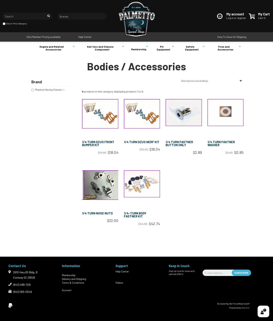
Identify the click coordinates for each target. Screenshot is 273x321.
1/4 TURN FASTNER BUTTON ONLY (179, 143)
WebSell (245, 307)
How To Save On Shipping (231, 36)
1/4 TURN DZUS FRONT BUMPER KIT (98, 143)
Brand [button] (36, 81)
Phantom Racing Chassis (48, 89)
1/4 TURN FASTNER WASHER (221, 143)
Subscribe (241, 272)
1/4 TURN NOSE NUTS (97, 213)
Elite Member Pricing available (43, 36)
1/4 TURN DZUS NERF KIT (141, 142)
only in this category (15, 23)
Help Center (85, 36)
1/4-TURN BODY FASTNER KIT (135, 214)
